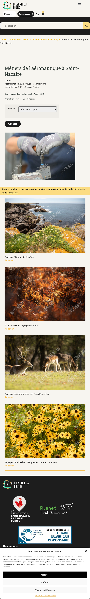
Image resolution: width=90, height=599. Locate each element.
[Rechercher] (86, 25)
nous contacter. (10, 192)
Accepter (45, 574)
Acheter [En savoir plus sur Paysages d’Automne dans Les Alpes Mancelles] (9, 397)
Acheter (12, 123)
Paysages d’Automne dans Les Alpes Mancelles (27, 393)
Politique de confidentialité (45, 595)
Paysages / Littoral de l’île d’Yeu (19, 257)
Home (3, 39)
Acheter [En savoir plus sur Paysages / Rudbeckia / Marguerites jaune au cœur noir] (9, 465)
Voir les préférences (45, 590)
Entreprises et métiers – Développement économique (34, 39)
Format (11, 108)
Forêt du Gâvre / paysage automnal (21, 325)
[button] (85, 551)
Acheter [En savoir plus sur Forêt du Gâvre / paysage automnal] (9, 328)
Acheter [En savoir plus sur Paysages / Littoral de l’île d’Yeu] (9, 260)
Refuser (45, 582)
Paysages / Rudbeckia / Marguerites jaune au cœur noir (31, 462)
